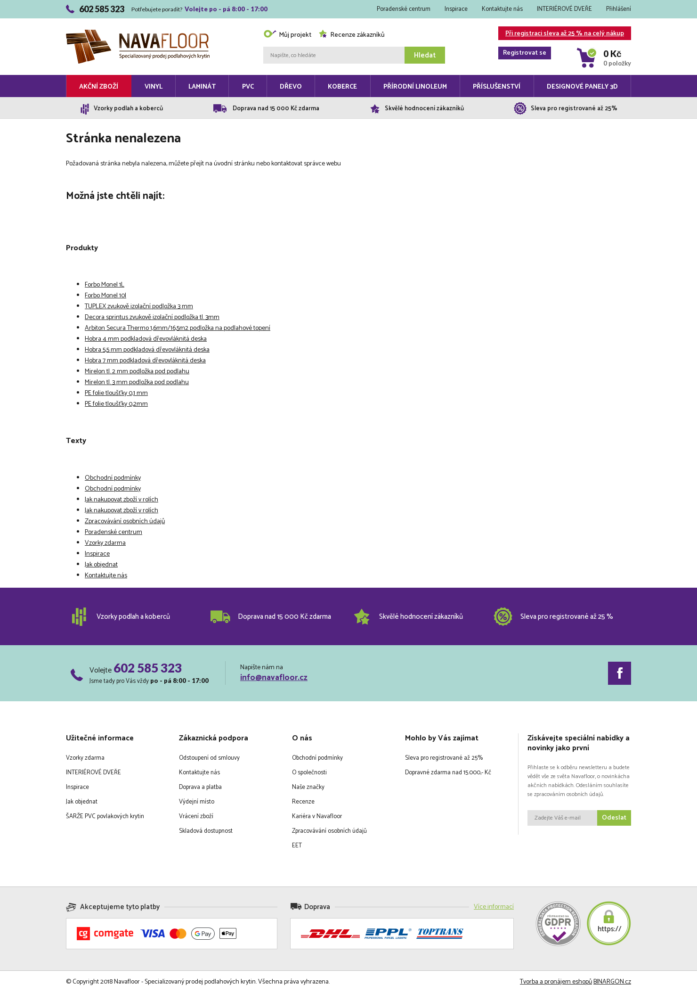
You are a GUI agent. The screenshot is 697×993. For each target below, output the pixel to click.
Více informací (494, 907)
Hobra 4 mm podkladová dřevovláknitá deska (146, 339)
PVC (248, 87)
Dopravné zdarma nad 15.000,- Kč (448, 773)
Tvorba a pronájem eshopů (556, 982)
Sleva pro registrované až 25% (444, 758)
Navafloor (138, 33)
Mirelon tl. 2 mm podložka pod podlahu (137, 371)
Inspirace (456, 9)
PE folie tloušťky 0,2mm (116, 404)
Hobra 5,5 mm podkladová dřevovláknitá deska (147, 350)
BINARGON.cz (612, 982)
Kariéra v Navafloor (317, 816)
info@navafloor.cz (274, 677)
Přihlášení (618, 9)
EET (297, 846)
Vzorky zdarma (105, 543)
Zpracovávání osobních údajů (125, 521)
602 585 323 (147, 667)
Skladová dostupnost (206, 831)
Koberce (342, 87)
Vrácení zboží (196, 816)
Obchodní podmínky (113, 478)
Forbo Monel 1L (104, 284)
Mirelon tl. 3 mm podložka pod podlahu (137, 382)
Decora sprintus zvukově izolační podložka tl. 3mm (152, 317)
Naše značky (308, 787)
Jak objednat (101, 564)
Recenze (303, 802)
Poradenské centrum (403, 9)
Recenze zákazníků (351, 35)
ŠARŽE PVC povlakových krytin (105, 816)
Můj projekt (287, 35)
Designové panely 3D (582, 87)
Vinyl (153, 87)
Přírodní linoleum (415, 87)
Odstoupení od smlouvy (209, 758)
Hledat (425, 55)
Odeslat (614, 817)
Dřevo (291, 87)
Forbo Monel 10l (105, 295)
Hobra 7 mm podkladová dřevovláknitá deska (145, 360)
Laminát (202, 87)
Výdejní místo (196, 802)
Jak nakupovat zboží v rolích (121, 499)
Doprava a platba (200, 787)
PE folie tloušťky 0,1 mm (116, 393)
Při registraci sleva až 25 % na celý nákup (561, 34)
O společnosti (309, 773)
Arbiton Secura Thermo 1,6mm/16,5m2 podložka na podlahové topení (177, 328)
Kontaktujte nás (502, 9)
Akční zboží (98, 87)
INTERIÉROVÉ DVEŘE (564, 9)
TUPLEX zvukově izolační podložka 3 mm (139, 306)
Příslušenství (496, 87)
